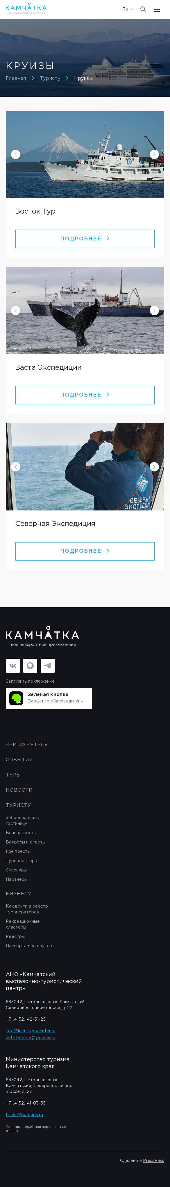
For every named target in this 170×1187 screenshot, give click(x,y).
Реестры (15, 936)
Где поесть (18, 851)
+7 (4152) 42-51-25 (26, 1019)
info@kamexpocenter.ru (30, 1031)
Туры (13, 775)
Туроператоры (22, 861)
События (19, 760)
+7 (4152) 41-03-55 (26, 1103)
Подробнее (85, 239)
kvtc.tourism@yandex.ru (31, 1038)
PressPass (153, 1161)
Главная (16, 78)
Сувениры (16, 870)
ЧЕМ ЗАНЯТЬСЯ (27, 745)
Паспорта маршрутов (29, 946)
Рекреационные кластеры (23, 924)
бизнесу (19, 894)
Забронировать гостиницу (22, 820)
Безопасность (21, 833)
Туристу (50, 78)
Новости (19, 790)
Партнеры (16, 879)
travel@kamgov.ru (24, 1115)
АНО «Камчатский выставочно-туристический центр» (44, 981)
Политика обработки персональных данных (36, 1129)
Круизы (83, 78)
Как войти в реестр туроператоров (27, 909)
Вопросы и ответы (26, 842)
